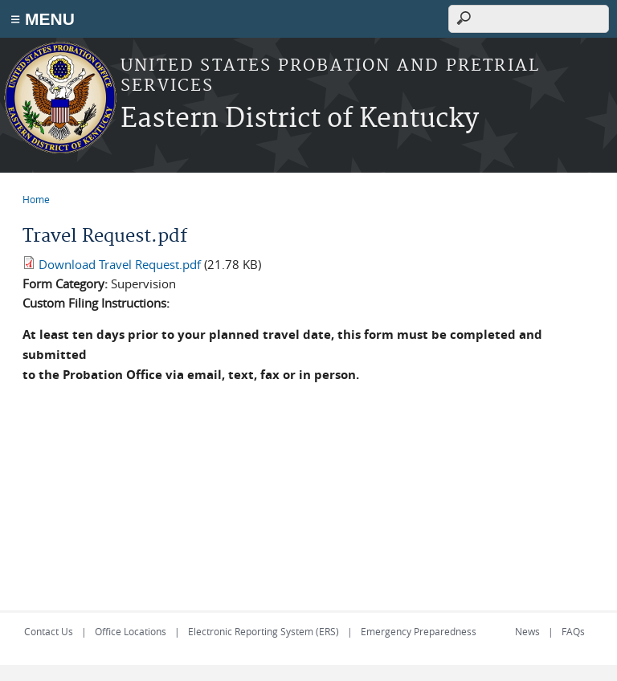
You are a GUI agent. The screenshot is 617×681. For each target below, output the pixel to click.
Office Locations (130, 631)
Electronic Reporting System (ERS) (263, 631)
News (527, 631)
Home (36, 199)
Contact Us (48, 631)
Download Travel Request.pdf (120, 264)
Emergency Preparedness (418, 631)
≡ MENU (42, 19)
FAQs (573, 631)
